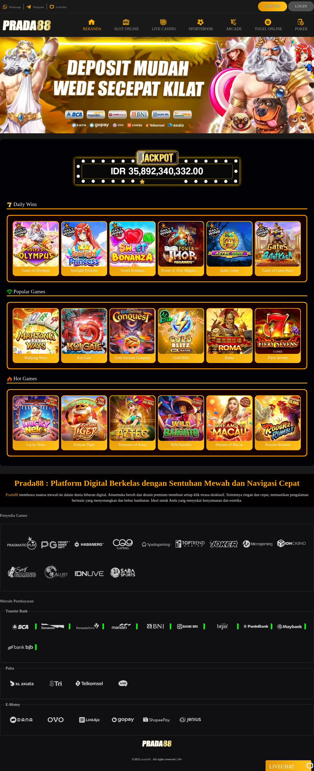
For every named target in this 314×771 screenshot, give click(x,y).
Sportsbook (201, 25)
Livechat (58, 7)
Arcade (234, 25)
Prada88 (12, 495)
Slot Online (126, 25)
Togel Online (268, 25)
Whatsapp (12, 7)
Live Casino (164, 25)
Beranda (92, 25)
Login (301, 6)
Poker (301, 25)
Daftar (272, 6)
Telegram (35, 7)
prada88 (146, 759)
